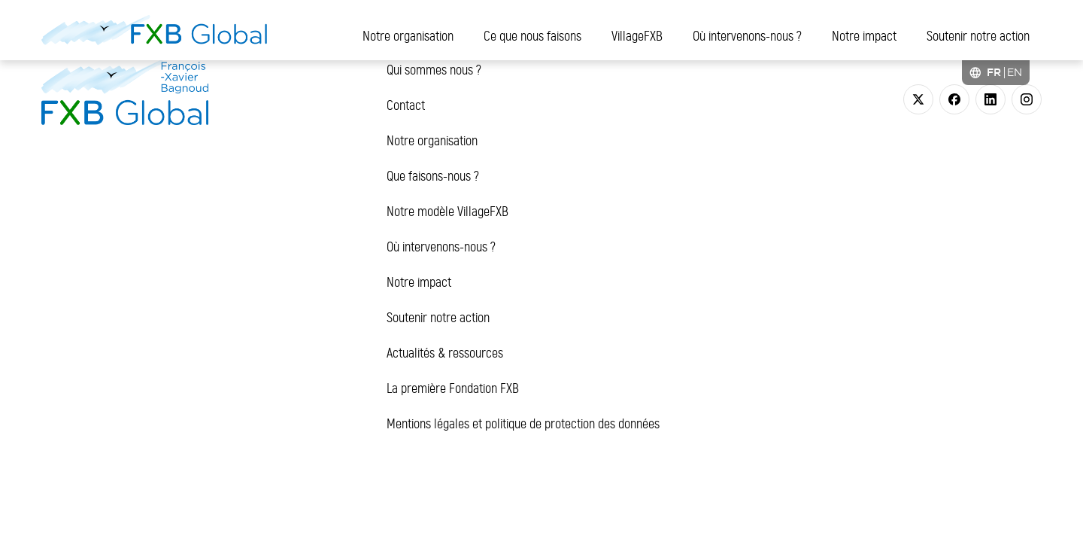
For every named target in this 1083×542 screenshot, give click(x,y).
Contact (406, 105)
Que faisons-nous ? (433, 176)
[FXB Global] (154, 30)
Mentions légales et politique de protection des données (523, 424)
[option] (1014, 72)
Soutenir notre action (978, 36)
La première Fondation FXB (453, 388)
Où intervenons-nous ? (747, 36)
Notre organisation (408, 36)
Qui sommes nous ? (434, 70)
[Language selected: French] (996, 72)
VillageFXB (637, 36)
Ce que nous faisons (532, 36)
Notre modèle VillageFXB (447, 211)
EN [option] (1014, 72)
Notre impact (864, 36)
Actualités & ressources (445, 353)
